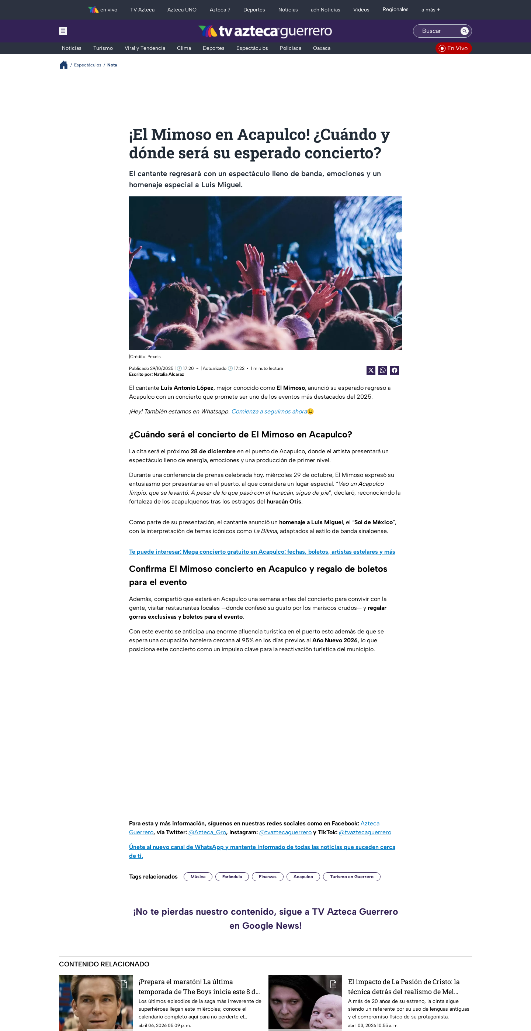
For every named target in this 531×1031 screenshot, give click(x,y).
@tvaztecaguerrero (285, 832)
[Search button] (465, 31)
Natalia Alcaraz (169, 374)
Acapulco (303, 876)
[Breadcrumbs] (66, 64)
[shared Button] (382, 370)
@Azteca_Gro (207, 832)
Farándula (232, 876)
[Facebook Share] (394, 370)
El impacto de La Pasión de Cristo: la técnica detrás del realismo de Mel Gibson (404, 986)
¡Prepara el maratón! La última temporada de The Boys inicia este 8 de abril (199, 986)
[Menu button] (88, 31)
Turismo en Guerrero (352, 876)
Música (198, 876)
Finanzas (268, 876)
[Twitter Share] (371, 370)
